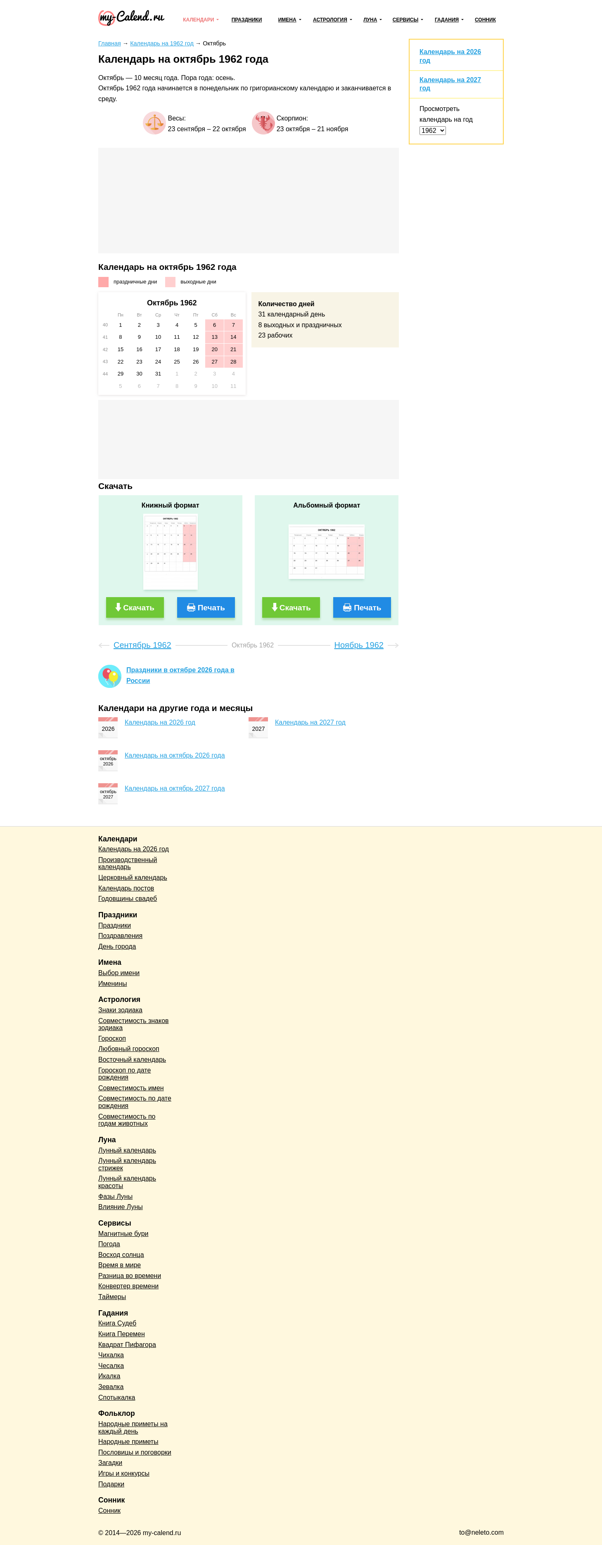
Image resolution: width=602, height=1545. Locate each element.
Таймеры (112, 1296)
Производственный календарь (127, 863)
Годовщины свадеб (127, 898)
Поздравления (120, 935)
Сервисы (405, 20)
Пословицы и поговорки (134, 1452)
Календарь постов (126, 888)
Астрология (330, 20)
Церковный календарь (132, 877)
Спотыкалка (116, 1397)
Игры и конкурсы (123, 1473)
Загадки (110, 1462)
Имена (287, 20)
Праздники (247, 20)
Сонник (485, 20)
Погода (109, 1243)
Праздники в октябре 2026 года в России (180, 675)
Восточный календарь (132, 1059)
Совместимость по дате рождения (134, 1102)
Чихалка (111, 1354)
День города (117, 946)
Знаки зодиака (120, 1009)
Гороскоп (112, 1038)
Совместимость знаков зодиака (133, 1024)
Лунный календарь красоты (127, 1182)
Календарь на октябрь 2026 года (175, 755)
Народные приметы (128, 1441)
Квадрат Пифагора (127, 1344)
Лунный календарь (127, 1150)
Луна (370, 20)
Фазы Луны (115, 1196)
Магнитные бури (123, 1233)
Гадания (447, 20)
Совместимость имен (131, 1087)
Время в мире (119, 1265)
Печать (211, 607)
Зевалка (110, 1386)
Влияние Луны (120, 1206)
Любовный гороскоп (128, 1048)
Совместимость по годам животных (127, 1120)
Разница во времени (129, 1275)
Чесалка (111, 1365)
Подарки (111, 1484)
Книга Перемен (121, 1333)
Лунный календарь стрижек (127, 1164)
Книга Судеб (117, 1323)
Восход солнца (121, 1254)
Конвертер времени (128, 1286)
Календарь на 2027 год (310, 722)
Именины (112, 983)
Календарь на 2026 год (160, 722)
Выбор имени (119, 972)
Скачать (138, 607)
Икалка (109, 1376)
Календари (198, 20)
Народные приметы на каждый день (133, 1427)
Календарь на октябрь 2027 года (175, 788)
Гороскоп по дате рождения (124, 1074)
